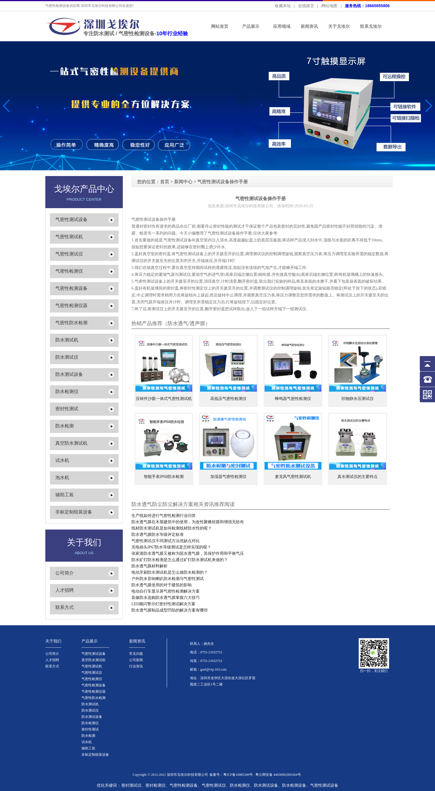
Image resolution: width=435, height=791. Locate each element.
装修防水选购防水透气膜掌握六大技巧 (165, 597)
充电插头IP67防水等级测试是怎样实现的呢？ (171, 547)
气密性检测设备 (71, 288)
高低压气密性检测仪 (228, 399)
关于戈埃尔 (339, 26)
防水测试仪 (66, 357)
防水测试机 (66, 339)
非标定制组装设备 (73, 511)
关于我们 (53, 641)
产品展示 (250, 26)
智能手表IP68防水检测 (163, 476)
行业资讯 (136, 666)
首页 (164, 181)
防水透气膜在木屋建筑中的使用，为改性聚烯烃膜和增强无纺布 (187, 522)
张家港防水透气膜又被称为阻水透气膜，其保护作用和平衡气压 (187, 553)
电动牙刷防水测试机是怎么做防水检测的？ (169, 572)
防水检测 (64, 425)
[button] (428, 105)
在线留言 (306, 5)
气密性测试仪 (69, 253)
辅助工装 (64, 494)
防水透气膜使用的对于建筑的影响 (161, 585)
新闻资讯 (309, 26)
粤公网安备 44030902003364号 (278, 775)
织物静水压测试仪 (357, 399)
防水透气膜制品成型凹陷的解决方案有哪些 (169, 610)
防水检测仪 (66, 391)
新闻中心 (183, 181)
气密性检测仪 (69, 271)
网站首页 (219, 26)
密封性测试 (66, 408)
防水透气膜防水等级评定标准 (157, 534)
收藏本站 (283, 5)
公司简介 (64, 573)
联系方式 (64, 607)
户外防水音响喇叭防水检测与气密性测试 (167, 579)
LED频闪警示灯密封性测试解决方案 (163, 604)
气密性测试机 (69, 236)
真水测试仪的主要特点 (357, 476)
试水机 (62, 460)
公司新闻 (136, 660)
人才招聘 (64, 590)
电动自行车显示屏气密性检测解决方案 (165, 591)
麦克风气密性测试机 (293, 476)
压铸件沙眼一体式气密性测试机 (164, 399)
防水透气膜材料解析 (149, 566)
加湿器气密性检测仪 (228, 476)
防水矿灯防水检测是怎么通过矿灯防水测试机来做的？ (179, 560)
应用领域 (281, 26)
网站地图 (329, 5)
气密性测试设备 (71, 219)
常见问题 (136, 654)
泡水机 (62, 477)
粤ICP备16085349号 (238, 775)
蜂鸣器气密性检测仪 (293, 399)
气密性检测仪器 (71, 305)
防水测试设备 (69, 374)
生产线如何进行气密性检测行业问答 (163, 515)
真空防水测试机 (71, 443)
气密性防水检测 (71, 322)
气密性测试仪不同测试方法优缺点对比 (165, 541)
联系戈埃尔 (371, 26)
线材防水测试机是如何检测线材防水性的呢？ (171, 528)
